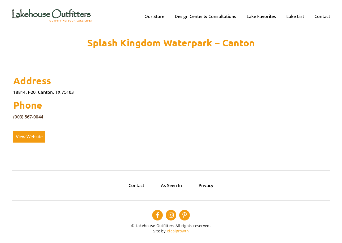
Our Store (154, 16)
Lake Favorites (261, 16)
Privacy (206, 185)
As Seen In (171, 185)
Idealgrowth (178, 230)
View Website (29, 137)
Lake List (295, 16)
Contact (322, 16)
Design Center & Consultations (205, 16)
